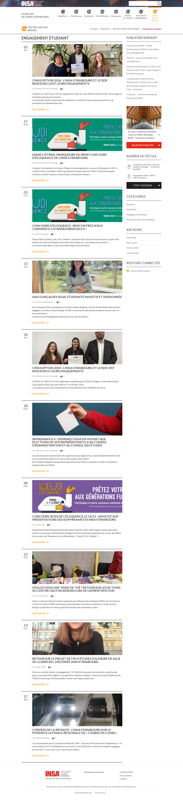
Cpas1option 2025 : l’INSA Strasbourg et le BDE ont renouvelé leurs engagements (74, 371)
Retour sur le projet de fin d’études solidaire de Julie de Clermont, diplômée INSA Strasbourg (73, 664)
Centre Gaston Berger (37, 29)
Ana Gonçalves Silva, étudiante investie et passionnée (68, 297)
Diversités (105, 29)
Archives (123, 783)
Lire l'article (38, 109)
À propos (94, 29)
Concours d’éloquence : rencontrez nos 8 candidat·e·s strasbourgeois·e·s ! (68, 226)
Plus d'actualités (142, 145)
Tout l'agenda (142, 185)
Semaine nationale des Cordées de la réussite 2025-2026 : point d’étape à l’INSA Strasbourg (143, 70)
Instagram (104, 780)
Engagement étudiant (151, 29)
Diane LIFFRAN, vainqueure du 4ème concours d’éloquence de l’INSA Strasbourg (70, 156)
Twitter (90, 780)
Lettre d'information (140, 270)
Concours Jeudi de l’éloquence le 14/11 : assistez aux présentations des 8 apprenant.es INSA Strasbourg (76, 519)
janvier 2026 (132, 253)
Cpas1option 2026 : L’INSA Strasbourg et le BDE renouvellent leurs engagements (70, 81)
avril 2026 (131, 237)
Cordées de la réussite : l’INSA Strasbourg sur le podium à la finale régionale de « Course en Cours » (75, 735)
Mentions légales (126, 776)
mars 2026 (131, 242)
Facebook (86, 780)
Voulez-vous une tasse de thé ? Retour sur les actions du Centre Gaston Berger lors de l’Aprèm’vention (70, 592)
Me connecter (100, 797)
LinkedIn (99, 780)
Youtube (95, 780)
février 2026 (132, 247)
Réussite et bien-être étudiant (126, 29)
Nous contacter (126, 779)
